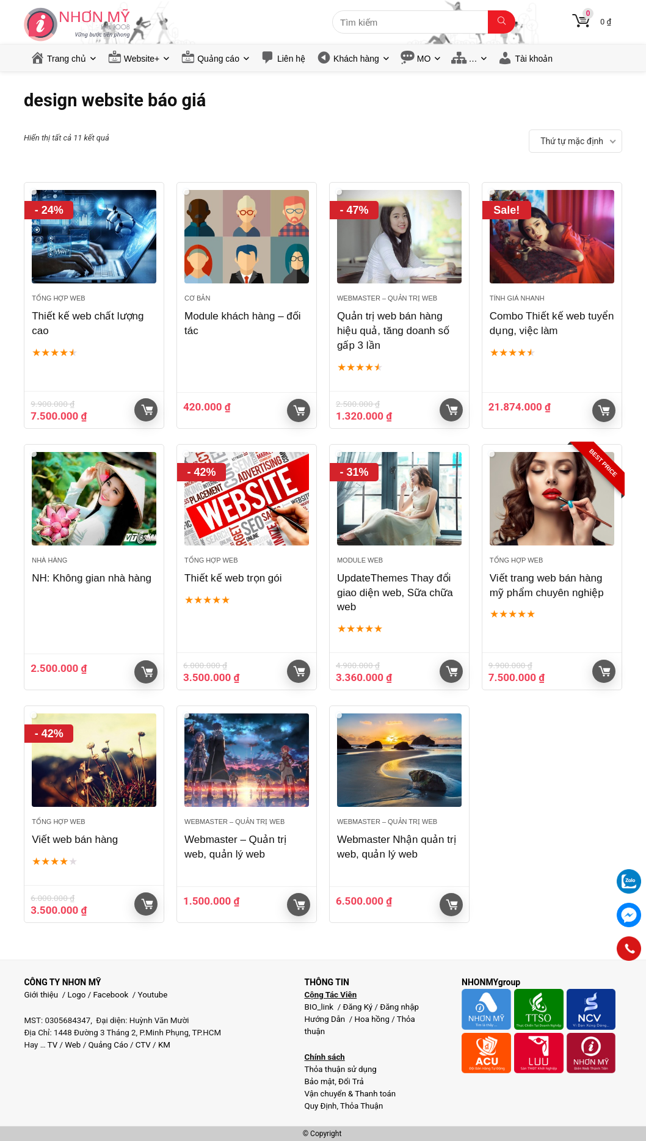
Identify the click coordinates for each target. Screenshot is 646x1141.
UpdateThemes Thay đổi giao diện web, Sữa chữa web (395, 592)
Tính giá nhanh (517, 298)
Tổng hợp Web (58, 298)
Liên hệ (291, 59)
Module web (360, 560)
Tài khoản (534, 59)
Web (73, 1044)
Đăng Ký (358, 1007)
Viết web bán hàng (75, 839)
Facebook (110, 994)
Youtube (153, 994)
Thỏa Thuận (360, 1105)
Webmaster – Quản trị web (387, 298)
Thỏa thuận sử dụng (340, 1069)
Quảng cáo (218, 59)
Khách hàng (356, 59)
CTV (143, 1044)
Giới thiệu (41, 994)
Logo (77, 994)
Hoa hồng (372, 1019)
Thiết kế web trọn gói (232, 578)
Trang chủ (66, 59)
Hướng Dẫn (325, 1019)
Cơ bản (197, 298)
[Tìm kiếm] (501, 22)
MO (424, 59)
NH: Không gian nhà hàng (91, 578)
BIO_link (319, 1007)
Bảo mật (319, 1081)
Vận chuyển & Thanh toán (350, 1093)
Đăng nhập (399, 1007)
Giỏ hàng (147, 410)
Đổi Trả (351, 1081)
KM (164, 1044)
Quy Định (320, 1105)
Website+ (142, 59)
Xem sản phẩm (604, 410)
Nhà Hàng (49, 560)
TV (52, 1044)
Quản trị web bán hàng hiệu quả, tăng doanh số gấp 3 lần (393, 330)
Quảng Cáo (108, 1044)
